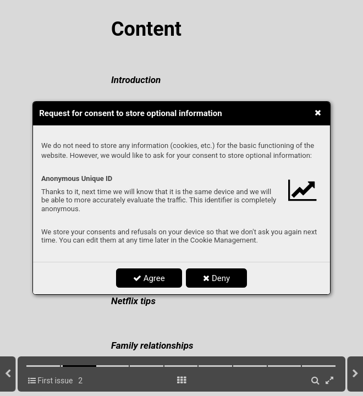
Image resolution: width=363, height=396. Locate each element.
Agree (149, 278)
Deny (216, 278)
